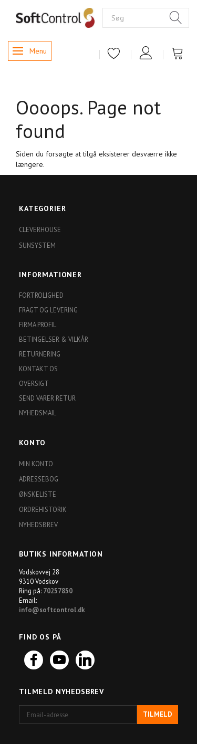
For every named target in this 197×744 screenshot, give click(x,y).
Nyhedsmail (37, 412)
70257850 (57, 590)
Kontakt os (38, 368)
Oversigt (34, 383)
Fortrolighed (41, 295)
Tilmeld (157, 714)
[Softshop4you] (55, 17)
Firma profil (37, 324)
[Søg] (175, 18)
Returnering (39, 354)
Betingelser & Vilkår (53, 339)
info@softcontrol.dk (52, 609)
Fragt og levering (48, 310)
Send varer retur (47, 398)
